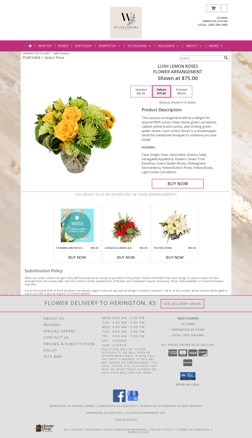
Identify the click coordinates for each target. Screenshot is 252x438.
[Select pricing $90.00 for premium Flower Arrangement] (181, 91)
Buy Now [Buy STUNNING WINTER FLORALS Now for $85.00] (77, 257)
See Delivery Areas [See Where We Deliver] (182, 303)
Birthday (83, 46)
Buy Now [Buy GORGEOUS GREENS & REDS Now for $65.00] (126, 257)
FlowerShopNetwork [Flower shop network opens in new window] (128, 429)
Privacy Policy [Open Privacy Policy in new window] (162, 429)
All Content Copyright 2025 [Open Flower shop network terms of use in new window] (87, 429)
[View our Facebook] (119, 401)
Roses (63, 46)
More (216, 46)
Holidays (168, 46)
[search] (226, 58)
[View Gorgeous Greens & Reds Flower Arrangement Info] (126, 225)
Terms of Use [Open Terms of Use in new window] (138, 432)
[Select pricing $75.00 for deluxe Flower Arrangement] (161, 91)
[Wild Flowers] (126, 22)
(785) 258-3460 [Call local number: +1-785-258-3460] (217, 25)
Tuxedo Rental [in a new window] (126, 419)
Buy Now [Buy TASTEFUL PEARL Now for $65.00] (175, 257)
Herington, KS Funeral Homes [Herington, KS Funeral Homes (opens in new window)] (72, 405)
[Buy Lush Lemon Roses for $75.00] (178, 183)
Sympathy (110, 46)
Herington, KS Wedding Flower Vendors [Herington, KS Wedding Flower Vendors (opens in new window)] (171, 405)
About (194, 46)
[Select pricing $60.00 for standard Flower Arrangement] (141, 91)
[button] (216, 8)
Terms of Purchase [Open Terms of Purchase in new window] (194, 429)
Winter (45, 46)
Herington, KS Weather (104, 412)
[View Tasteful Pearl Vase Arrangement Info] (174, 225)
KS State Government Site (146, 412)
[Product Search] (201, 58)
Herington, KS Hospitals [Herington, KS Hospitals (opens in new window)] (118, 405)
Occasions (140, 46)
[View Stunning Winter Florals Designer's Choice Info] (77, 225)
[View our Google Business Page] (132, 401)
